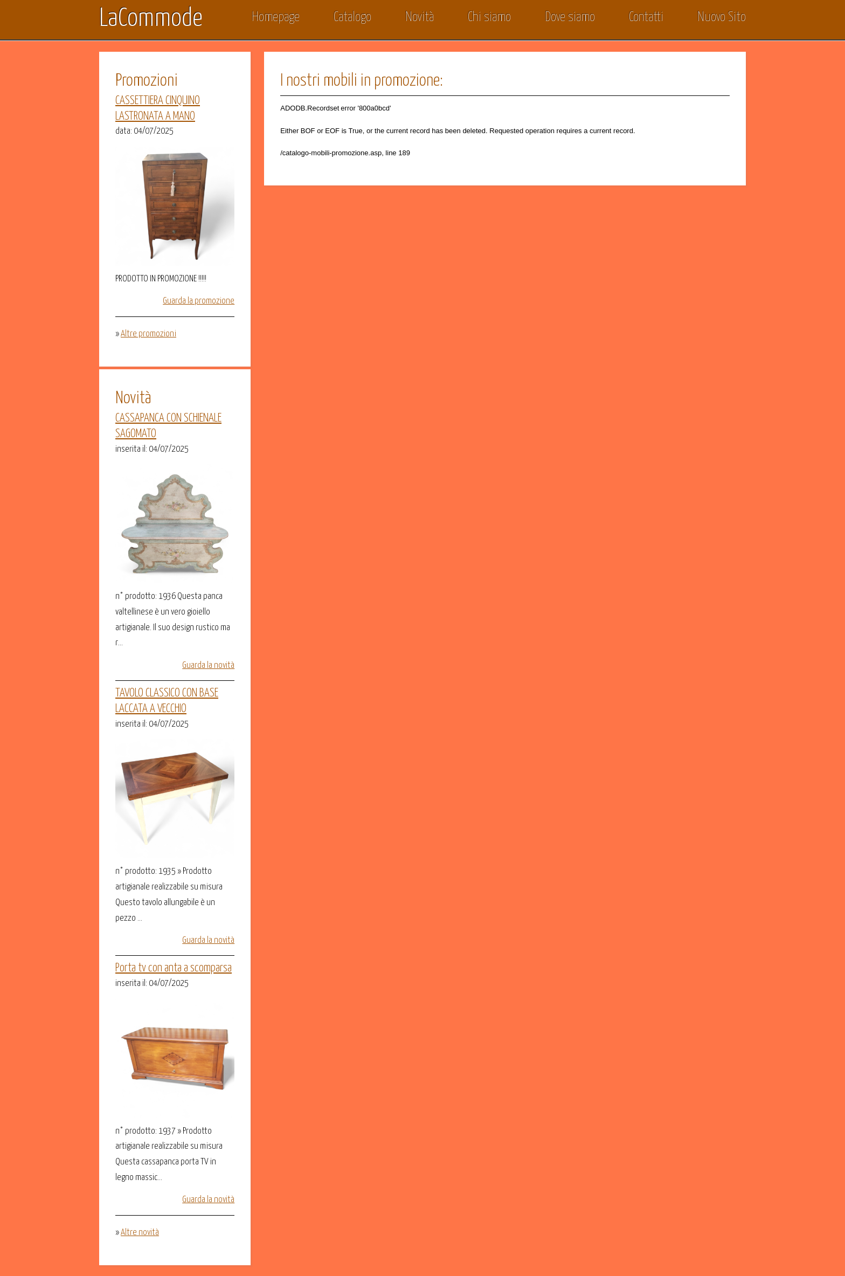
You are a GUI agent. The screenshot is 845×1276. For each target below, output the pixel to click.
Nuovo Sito (721, 17)
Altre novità (140, 1232)
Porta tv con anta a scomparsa (173, 968)
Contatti (646, 17)
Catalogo (352, 17)
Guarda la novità (208, 665)
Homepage (276, 17)
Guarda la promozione (198, 301)
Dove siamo (570, 17)
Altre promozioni (148, 334)
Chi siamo (489, 17)
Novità (419, 17)
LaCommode (151, 18)
